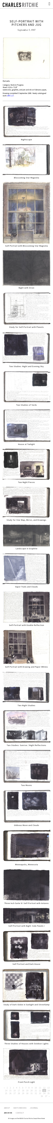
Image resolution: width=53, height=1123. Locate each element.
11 (40, 1087)
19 (27, 1090)
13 (48, 1087)
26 (10, 1093)
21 (36, 1090)
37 (46, 1096)
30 (27, 1093)
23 (44, 1090)
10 (36, 1087)
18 (23, 1090)
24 (48, 1090)
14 (6, 1090)
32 (36, 1093)
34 (44, 1093)
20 (31, 1090)
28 (19, 1093)
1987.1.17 (10, 95)
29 (23, 1093)
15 (10, 1090)
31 (31, 1093)
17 (19, 1090)
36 (42, 1096)
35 (48, 1093)
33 (40, 1093)
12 (44, 1087)
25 (6, 1093)
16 (14, 1090)
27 (14, 1093)
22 (40, 1090)
